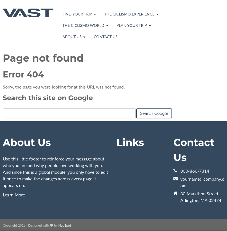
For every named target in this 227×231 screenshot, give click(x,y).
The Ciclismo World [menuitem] (83, 25)
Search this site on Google (48, 98)
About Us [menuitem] (71, 36)
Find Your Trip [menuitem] (77, 14)
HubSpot (64, 225)
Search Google (154, 113)
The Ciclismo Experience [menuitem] (129, 14)
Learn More (14, 194)
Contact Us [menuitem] (105, 36)
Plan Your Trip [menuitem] (132, 25)
